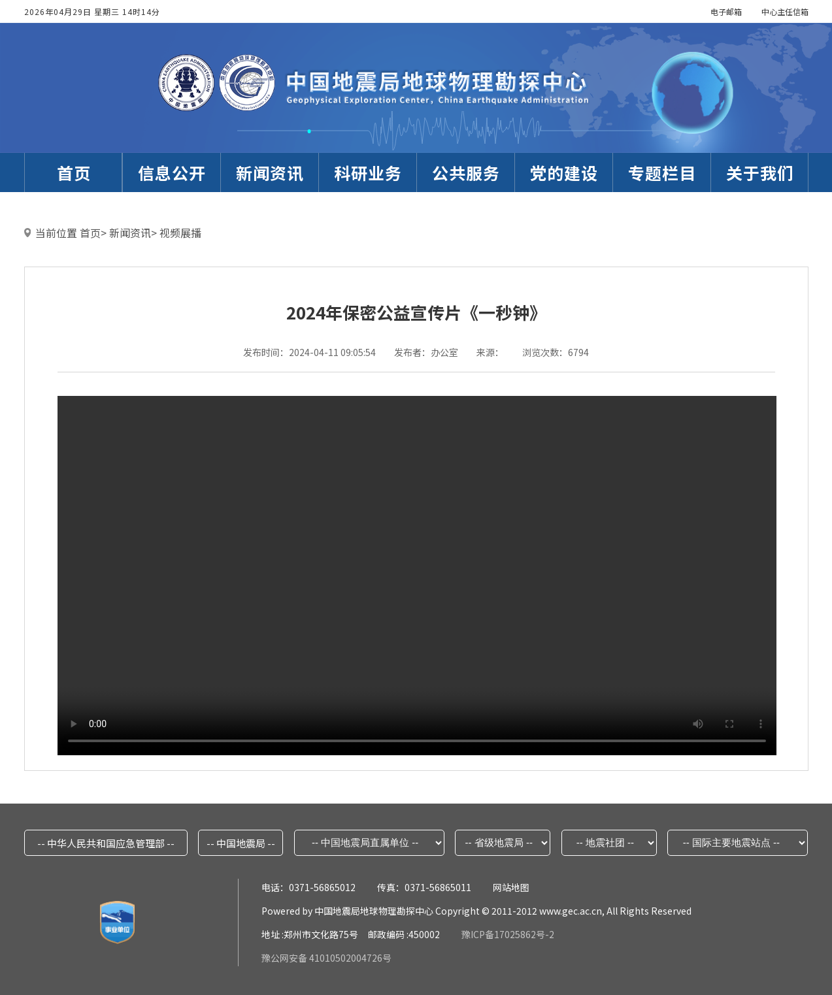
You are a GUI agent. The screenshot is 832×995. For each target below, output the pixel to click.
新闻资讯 (130, 232)
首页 (90, 232)
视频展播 (180, 232)
